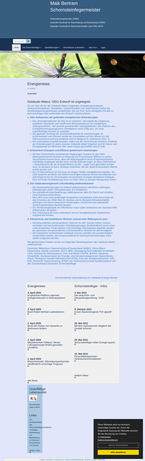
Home (16, 47)
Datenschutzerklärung (108, 440)
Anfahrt (87, 460)
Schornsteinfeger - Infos (90, 286)
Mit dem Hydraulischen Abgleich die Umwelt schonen (92, 327)
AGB (94, 460)
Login (103, 47)
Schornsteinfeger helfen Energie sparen (94, 342)
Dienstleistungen (52, 47)
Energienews (36, 286)
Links (33, 415)
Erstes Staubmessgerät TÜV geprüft (93, 312)
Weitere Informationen (118, 445)
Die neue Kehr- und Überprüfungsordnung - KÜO (89, 296)
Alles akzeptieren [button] (118, 452)
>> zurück (31, 88)
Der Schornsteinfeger (32, 47)
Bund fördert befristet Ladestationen (46, 312)
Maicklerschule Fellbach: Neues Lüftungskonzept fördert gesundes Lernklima (45, 345)
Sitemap (101, 460)
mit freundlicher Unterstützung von (73, 277)
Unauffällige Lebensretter (38, 390)
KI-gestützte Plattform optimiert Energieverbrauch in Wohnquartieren (46, 296)
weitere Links (34, 451)
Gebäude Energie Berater (104, 277)
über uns (93, 47)
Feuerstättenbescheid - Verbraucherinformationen (87, 357)
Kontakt (49, 460)
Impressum (105, 437)
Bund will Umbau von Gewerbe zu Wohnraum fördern (45, 327)
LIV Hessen (34, 445)
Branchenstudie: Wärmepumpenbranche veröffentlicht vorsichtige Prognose (48, 362)
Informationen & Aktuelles (74, 47)
